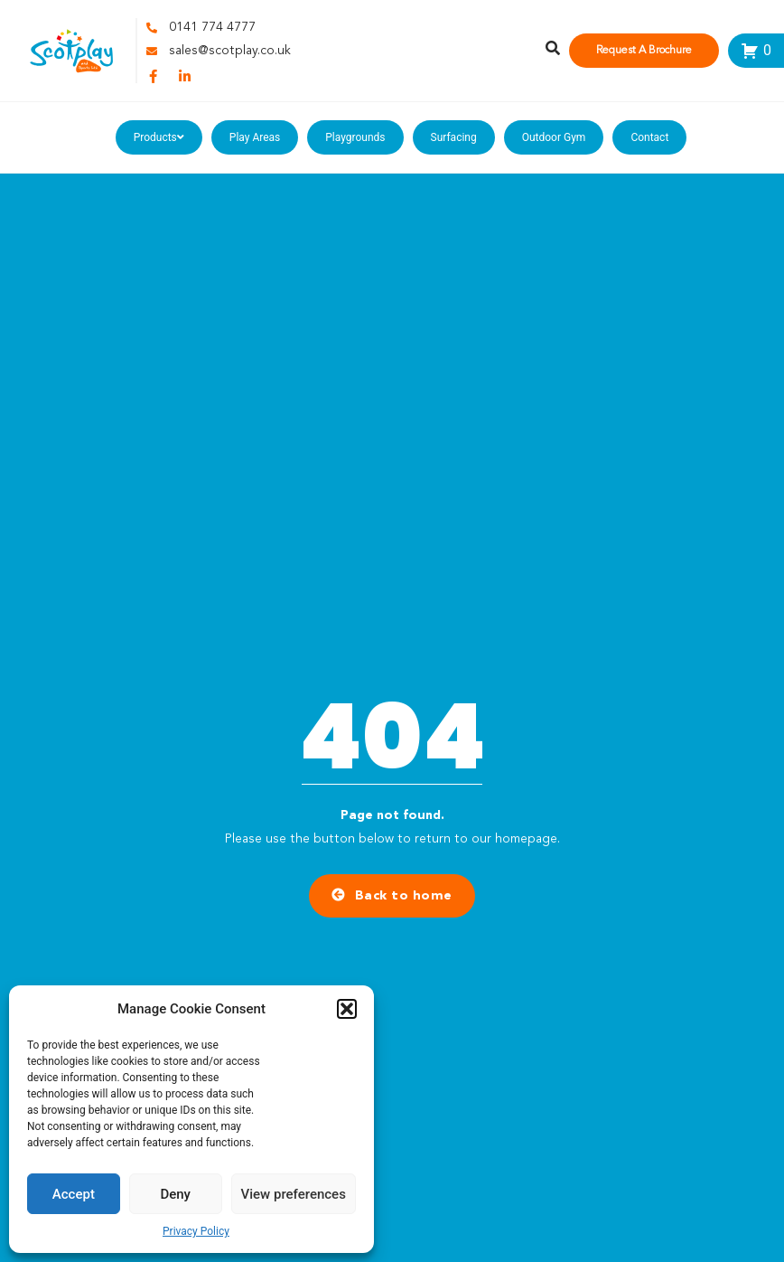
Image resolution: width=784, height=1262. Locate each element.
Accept (73, 1194)
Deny (175, 1194)
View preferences (293, 1194)
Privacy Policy (196, 1231)
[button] (347, 1009)
